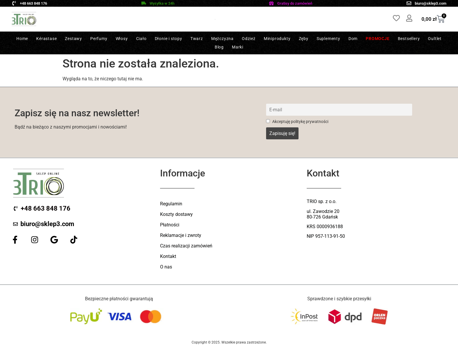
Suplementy (328, 38)
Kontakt (168, 256)
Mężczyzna (222, 38)
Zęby (303, 38)
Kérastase (46, 38)
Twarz (196, 38)
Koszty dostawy (176, 214)
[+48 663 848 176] (14, 3)
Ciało (141, 38)
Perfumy (98, 38)
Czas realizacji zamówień (186, 246)
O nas (166, 267)
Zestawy (73, 38)
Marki (237, 47)
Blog (219, 47)
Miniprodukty (277, 38)
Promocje (377, 38)
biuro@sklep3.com (430, 3)
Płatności (169, 225)
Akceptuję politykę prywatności (297, 121)
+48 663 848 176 (33, 3)
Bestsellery (409, 38)
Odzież (249, 38)
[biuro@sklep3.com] (409, 3)
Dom (353, 38)
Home (22, 38)
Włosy (122, 38)
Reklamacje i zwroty (180, 235)
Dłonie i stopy (168, 38)
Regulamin (171, 204)
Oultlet (435, 38)
